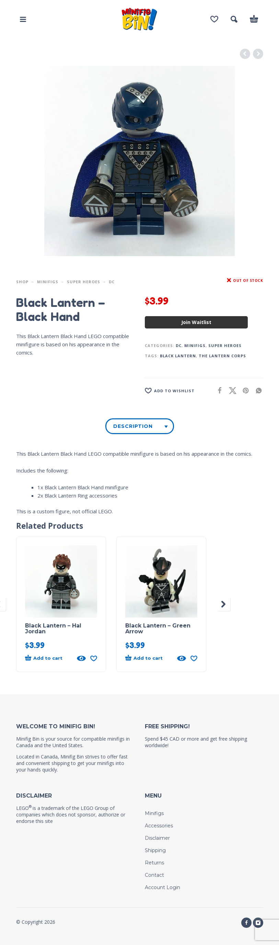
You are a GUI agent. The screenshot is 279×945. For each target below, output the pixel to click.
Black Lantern (178, 355)
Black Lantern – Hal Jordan (53, 628)
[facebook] (246, 923)
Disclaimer (157, 838)
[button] (23, 19)
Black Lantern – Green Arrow (157, 628)
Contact (154, 875)
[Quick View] (81, 658)
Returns (154, 863)
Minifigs (47, 281)
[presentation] (223, 604)
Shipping (155, 850)
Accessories (159, 826)
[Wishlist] (214, 19)
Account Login (162, 887)
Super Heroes (83, 281)
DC (112, 281)
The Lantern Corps (222, 355)
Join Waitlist (196, 322)
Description (133, 426)
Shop (22, 281)
